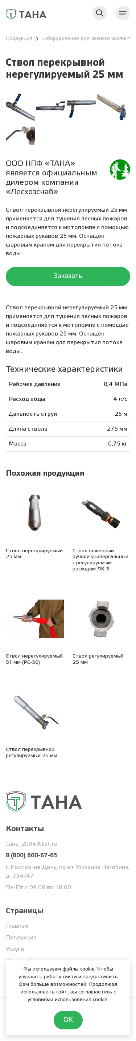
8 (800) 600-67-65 (31, 855)
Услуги (15, 949)
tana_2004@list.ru (31, 844)
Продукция (21, 937)
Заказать (68, 276)
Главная (17, 926)
